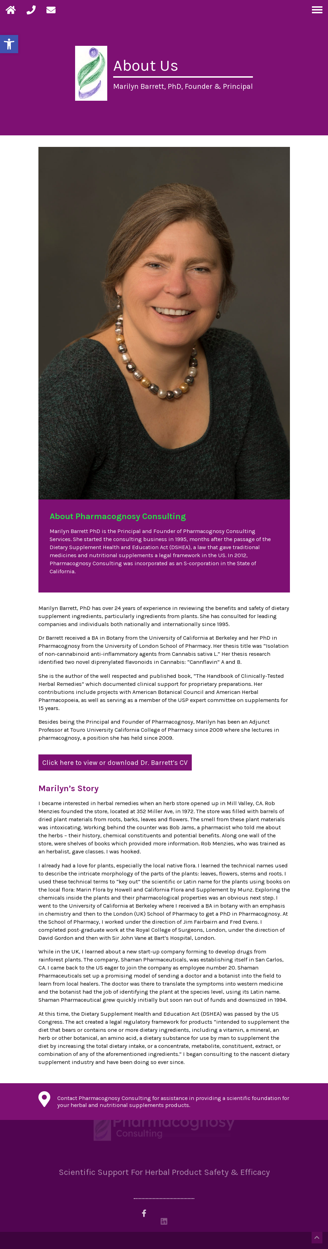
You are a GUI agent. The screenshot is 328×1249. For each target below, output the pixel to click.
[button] (9, 44)
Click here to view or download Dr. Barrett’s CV (115, 762)
